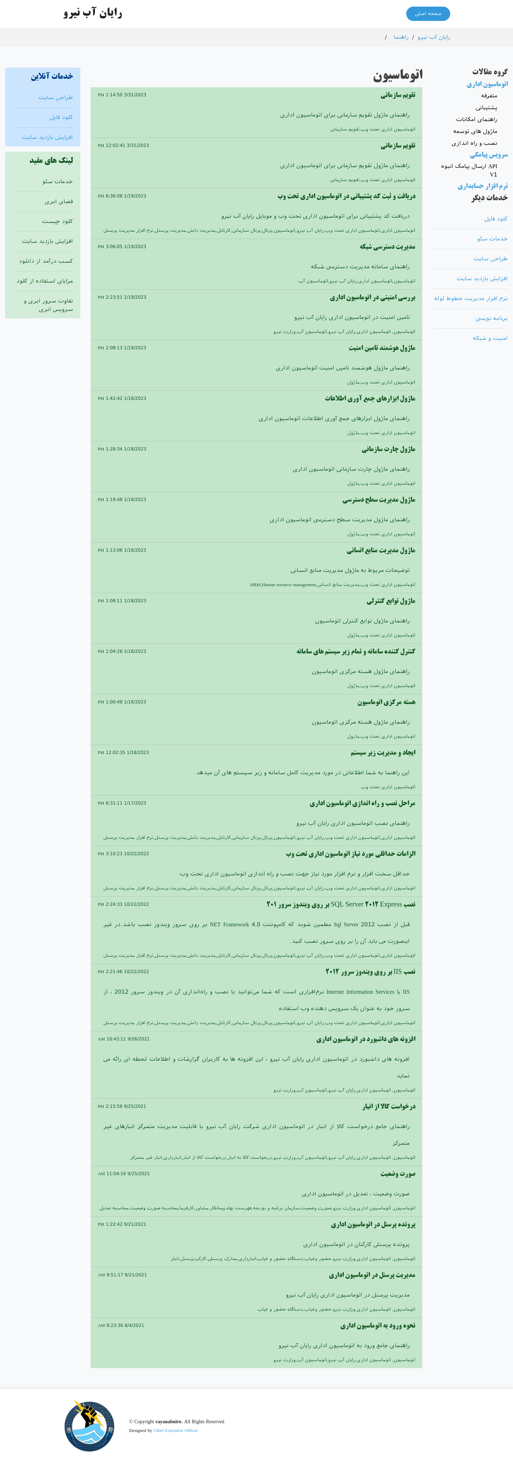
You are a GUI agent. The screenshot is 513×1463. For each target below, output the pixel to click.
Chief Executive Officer (176, 1430)
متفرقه (489, 95)
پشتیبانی (486, 107)
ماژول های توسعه (475, 131)
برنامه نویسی (492, 318)
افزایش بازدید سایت (47, 137)
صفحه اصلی (428, 14)
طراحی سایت (56, 97)
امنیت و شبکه (490, 338)
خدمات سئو (57, 181)
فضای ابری (59, 201)
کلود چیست (57, 221)
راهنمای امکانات (476, 119)
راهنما (401, 37)
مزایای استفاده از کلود (44, 281)
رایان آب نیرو (433, 37)
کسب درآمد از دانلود (46, 261)
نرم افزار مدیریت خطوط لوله (471, 298)
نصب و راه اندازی (474, 143)
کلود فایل (61, 117)
